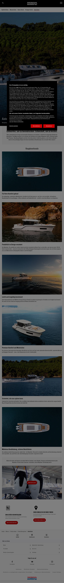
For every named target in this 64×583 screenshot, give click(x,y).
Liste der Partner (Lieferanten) (16, 121)
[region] (32, 106)
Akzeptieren (49, 125)
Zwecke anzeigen (13, 125)
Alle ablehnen (36, 125)
